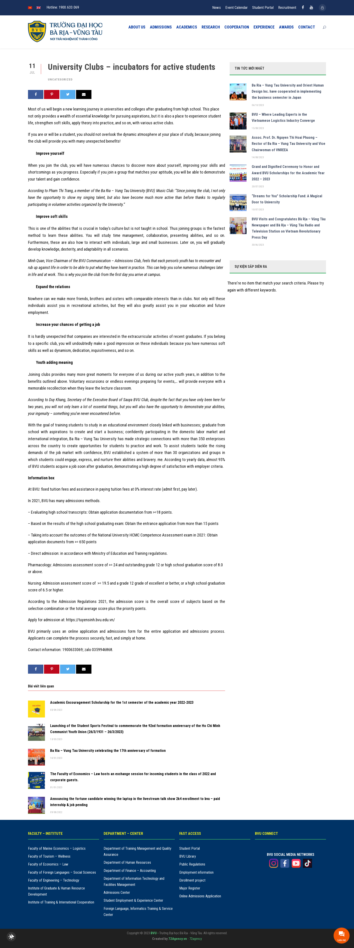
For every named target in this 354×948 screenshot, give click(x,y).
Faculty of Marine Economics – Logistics (57, 848)
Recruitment (287, 7)
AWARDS (286, 27)
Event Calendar (236, 7)
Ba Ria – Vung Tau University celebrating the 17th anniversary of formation (108, 750)
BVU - (155, 933)
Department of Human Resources (127, 862)
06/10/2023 (258, 105)
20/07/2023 (258, 186)
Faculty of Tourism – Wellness (49, 856)
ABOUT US (136, 27)
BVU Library (187, 856)
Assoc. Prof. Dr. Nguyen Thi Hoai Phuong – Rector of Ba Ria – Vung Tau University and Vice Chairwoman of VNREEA (288, 143)
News (216, 7)
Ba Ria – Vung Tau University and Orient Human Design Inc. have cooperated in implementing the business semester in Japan (288, 91)
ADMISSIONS (161, 27)
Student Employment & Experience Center (133, 900)
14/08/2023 (258, 157)
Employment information (196, 872)
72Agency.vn (177, 939)
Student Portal (263, 7)
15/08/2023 (258, 128)
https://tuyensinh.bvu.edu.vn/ (90, 619)
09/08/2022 (56, 812)
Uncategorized (60, 79)
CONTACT (306, 27)
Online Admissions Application (200, 896)
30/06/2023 (258, 244)
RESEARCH (211, 27)
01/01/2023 (56, 787)
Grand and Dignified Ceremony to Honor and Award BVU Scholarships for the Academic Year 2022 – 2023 (288, 173)
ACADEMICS (186, 27)
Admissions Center (117, 892)
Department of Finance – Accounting (130, 870)
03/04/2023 (56, 709)
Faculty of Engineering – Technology (53, 880)
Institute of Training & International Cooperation (61, 902)
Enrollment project (192, 880)
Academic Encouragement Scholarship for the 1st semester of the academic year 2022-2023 (121, 702)
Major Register (189, 888)
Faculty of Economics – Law (48, 864)
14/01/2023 (56, 758)
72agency (195, 939)
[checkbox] (11, 936)
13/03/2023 (56, 739)
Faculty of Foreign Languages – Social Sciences (62, 872)
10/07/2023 (258, 209)
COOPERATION (236, 27)
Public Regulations (192, 864)
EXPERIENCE (264, 27)
